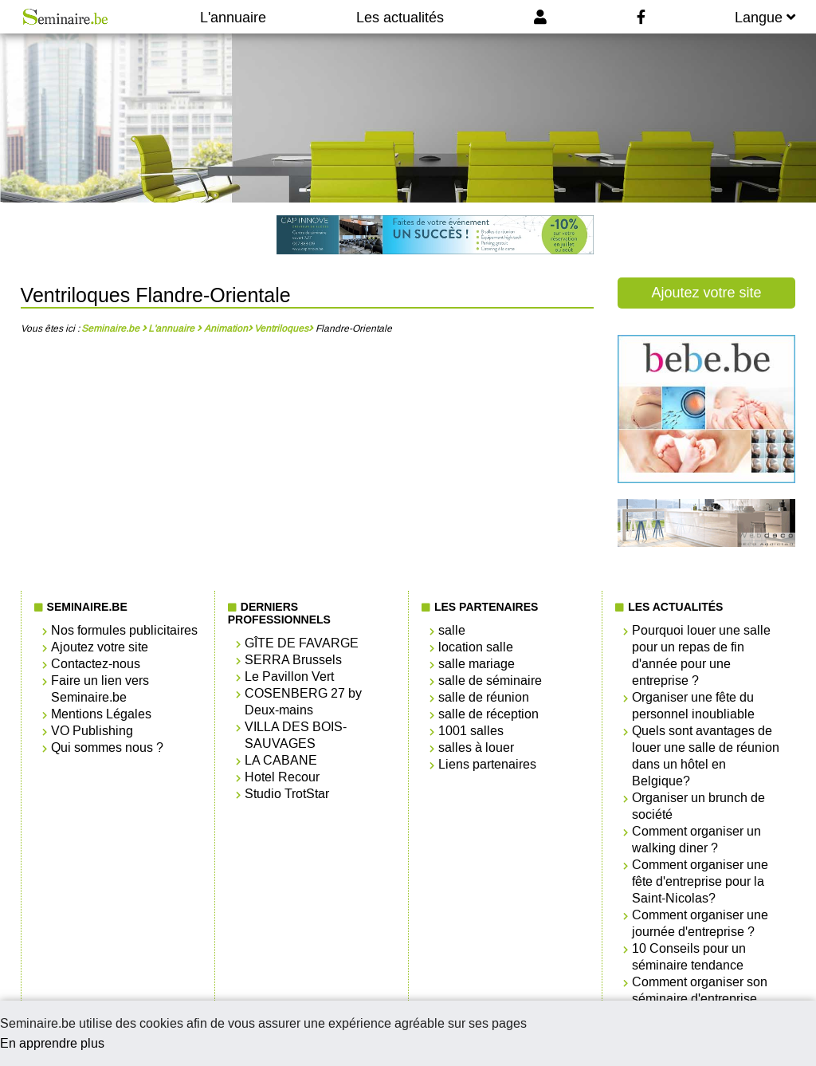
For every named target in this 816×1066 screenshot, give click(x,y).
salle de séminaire (490, 680)
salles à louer (476, 747)
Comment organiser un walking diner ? (696, 839)
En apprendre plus (52, 1043)
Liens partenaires (487, 764)
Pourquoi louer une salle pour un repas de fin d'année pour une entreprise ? (701, 655)
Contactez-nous (95, 663)
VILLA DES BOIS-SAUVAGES (296, 735)
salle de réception (488, 714)
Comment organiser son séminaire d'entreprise (699, 990)
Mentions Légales (101, 714)
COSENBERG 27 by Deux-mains (303, 701)
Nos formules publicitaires (124, 630)
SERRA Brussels (293, 659)
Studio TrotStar (287, 793)
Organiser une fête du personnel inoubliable (693, 705)
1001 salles (471, 730)
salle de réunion (483, 697)
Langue (765, 17)
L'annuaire (233, 17)
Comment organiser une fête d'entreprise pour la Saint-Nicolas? (700, 881)
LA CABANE (281, 760)
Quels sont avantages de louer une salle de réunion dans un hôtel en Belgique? (705, 755)
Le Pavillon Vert (289, 676)
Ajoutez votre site (706, 293)
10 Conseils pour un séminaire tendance (689, 957)
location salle (475, 647)
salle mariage (476, 663)
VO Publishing (92, 730)
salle (451, 630)
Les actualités (400, 17)
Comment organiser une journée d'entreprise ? (700, 923)
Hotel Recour (282, 777)
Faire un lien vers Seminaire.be (100, 689)
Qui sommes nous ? (107, 747)
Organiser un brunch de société (698, 806)
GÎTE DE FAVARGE (302, 643)
